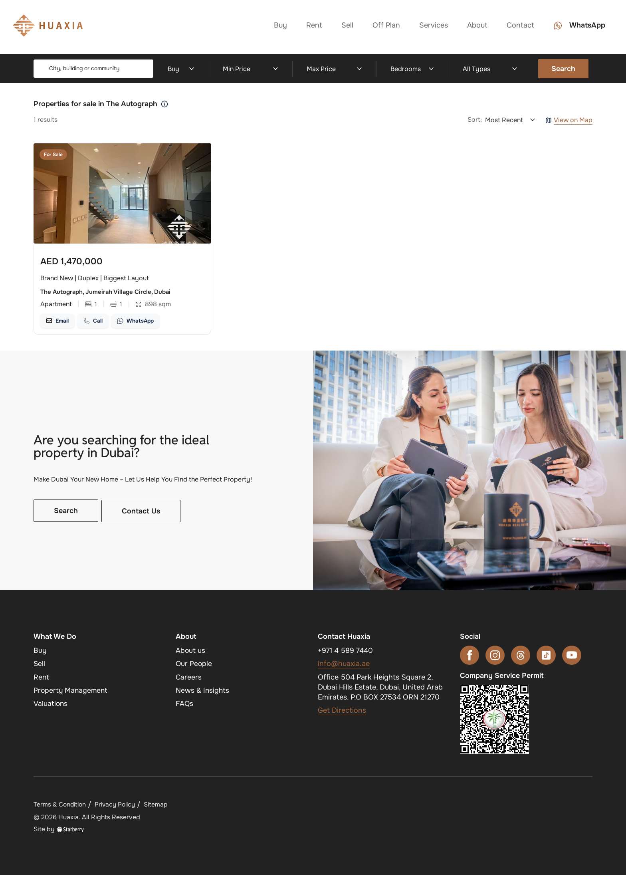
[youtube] (571, 656)
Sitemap (161, 805)
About (476, 26)
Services (432, 26)
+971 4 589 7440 (345, 651)
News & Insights (203, 691)
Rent (313, 26)
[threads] (520, 656)
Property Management (71, 691)
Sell (347, 26)
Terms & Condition (61, 805)
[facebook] (469, 656)
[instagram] (495, 656)
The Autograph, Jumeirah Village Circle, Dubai (105, 292)
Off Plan (385, 26)
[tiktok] (546, 656)
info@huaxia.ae (344, 664)
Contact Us (141, 512)
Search (563, 68)
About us (191, 651)
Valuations (51, 704)
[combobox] (102, 68)
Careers (189, 677)
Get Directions (342, 711)
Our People (194, 664)
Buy (279, 26)
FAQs (185, 704)
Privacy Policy (118, 805)
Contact (519, 26)
